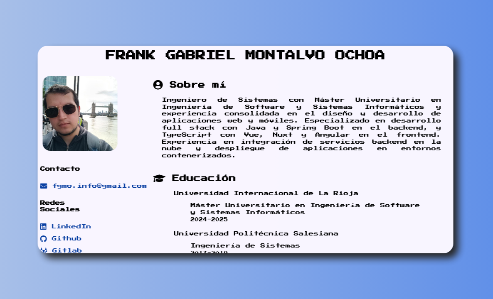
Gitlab (52, 250)
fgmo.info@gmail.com (84, 186)
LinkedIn (56, 226)
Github (52, 238)
